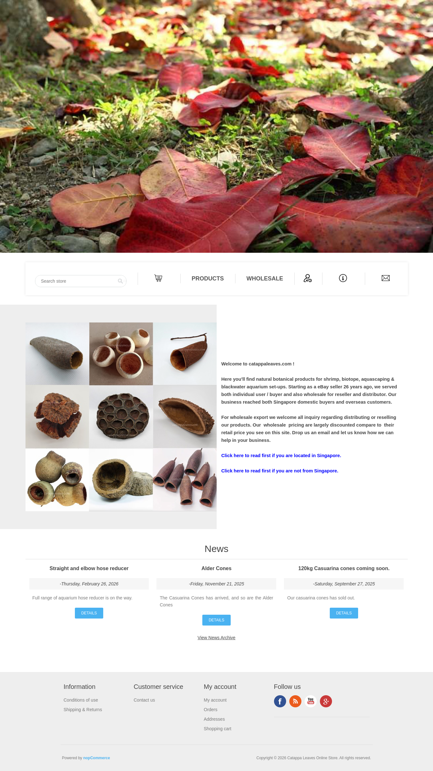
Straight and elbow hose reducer (88, 568)
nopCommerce (96, 758)
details (89, 613)
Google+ (326, 701)
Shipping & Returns (83, 709)
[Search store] (80, 281)
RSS (295, 701)
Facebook (280, 701)
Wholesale (265, 278)
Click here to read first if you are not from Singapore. (279, 470)
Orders (211, 709)
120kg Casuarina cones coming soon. (343, 568)
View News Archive (216, 637)
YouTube (311, 701)
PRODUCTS (208, 278)
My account (215, 700)
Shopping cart (217, 728)
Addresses (214, 719)
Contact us (144, 700)
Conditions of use (81, 700)
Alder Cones (216, 568)
